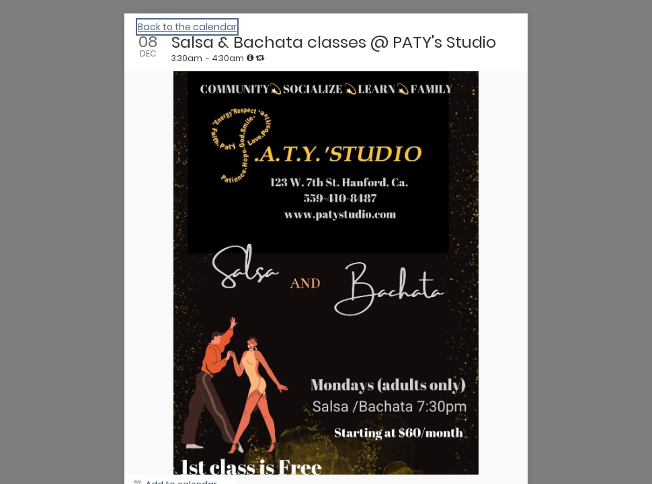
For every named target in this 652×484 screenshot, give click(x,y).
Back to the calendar (187, 27)
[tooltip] (250, 58)
